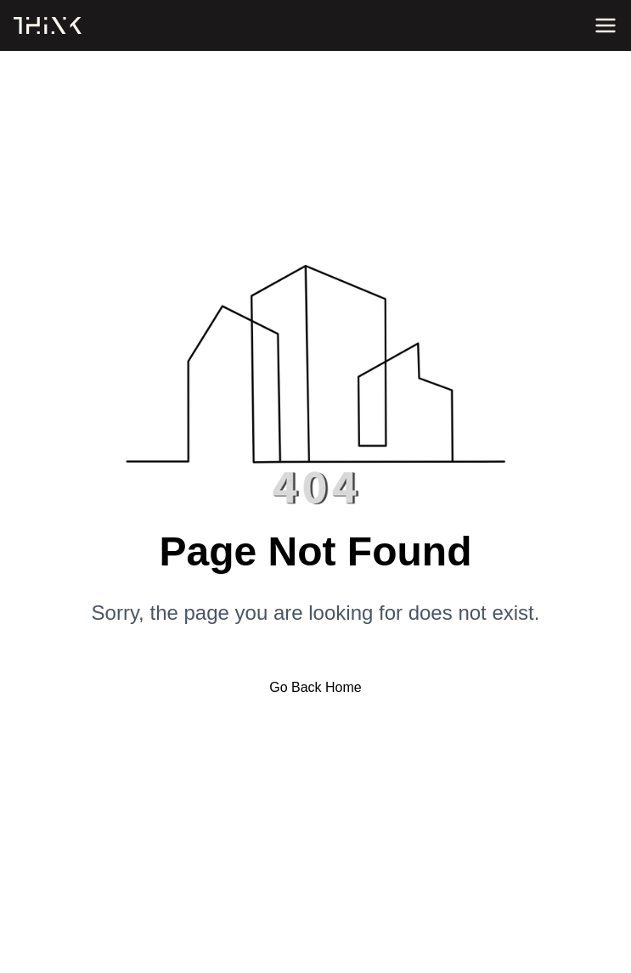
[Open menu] (605, 25)
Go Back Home (315, 687)
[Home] (48, 25)
